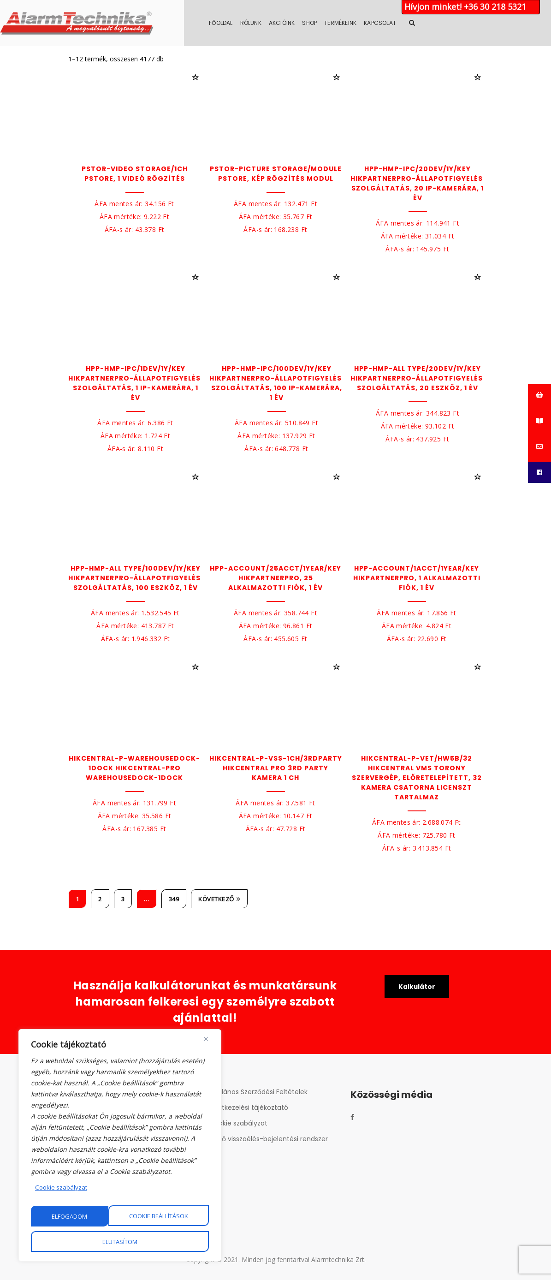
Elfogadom (120, 1242)
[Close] (206, 1039)
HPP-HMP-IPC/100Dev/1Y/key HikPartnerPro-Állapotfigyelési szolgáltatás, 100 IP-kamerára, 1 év (276, 383)
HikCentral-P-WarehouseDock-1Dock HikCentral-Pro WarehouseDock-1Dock (134, 768)
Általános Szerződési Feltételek (258, 1091)
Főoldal (289, 23)
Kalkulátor (416, 987)
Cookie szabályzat (62, 1188)
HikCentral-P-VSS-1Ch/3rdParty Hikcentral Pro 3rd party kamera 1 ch (275, 768)
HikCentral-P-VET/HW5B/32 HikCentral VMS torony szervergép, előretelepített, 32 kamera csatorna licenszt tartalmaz (417, 778)
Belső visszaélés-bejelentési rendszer (268, 1138)
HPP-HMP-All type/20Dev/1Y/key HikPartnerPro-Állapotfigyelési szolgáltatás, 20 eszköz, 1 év (417, 378)
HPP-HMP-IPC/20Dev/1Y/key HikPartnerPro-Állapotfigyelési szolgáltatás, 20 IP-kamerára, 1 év (417, 183)
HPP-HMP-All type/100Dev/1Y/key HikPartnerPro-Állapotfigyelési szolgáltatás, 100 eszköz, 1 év (135, 578)
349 (174, 899)
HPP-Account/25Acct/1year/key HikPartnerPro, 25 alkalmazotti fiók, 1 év (275, 578)
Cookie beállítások (81, 1216)
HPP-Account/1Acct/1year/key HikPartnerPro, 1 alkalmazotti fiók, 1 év (416, 578)
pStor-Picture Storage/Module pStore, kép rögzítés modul (276, 173)
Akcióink (350, 23)
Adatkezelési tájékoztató (248, 1107)
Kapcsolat (448, 23)
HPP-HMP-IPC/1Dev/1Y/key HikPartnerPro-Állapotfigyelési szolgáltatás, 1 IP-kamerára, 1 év (135, 383)
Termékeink (408, 23)
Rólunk (318, 23)
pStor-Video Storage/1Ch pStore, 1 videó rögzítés (135, 173)
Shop (377, 23)
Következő (219, 899)
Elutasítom (170, 1216)
